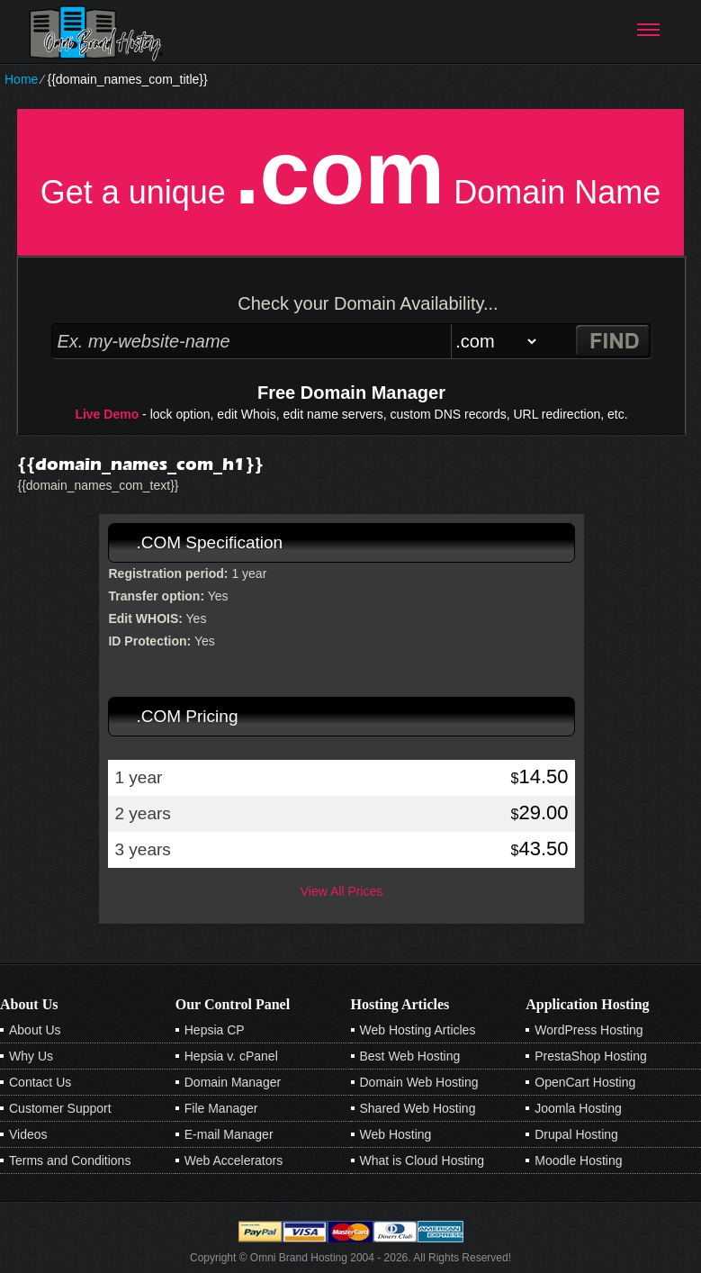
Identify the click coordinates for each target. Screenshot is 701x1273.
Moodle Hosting (578, 1160)
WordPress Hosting (589, 1030)
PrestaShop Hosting (591, 1056)
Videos (28, 1134)
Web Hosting (396, 1134)
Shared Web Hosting (418, 1108)
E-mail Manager (229, 1134)
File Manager (221, 1108)
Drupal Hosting (576, 1134)
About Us (35, 1030)
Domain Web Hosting (419, 1082)
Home (21, 79)
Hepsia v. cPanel (231, 1056)
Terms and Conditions (69, 1160)
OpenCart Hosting (585, 1082)
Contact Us (40, 1082)
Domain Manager (232, 1082)
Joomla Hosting (578, 1108)
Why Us (31, 1056)
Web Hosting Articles (418, 1030)
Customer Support (60, 1108)
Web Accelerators (233, 1160)
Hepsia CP (214, 1030)
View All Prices (342, 891)
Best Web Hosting (410, 1056)
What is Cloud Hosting (422, 1160)
